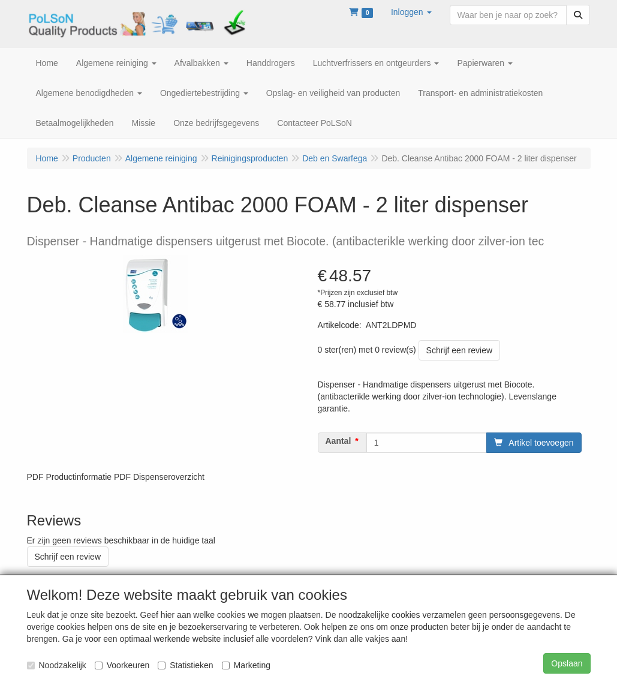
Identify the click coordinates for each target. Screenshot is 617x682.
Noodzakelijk (56, 665)
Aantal (338, 441)
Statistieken (185, 665)
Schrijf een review (459, 350)
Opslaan (566, 663)
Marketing (246, 665)
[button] (411, 12)
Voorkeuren (122, 665)
